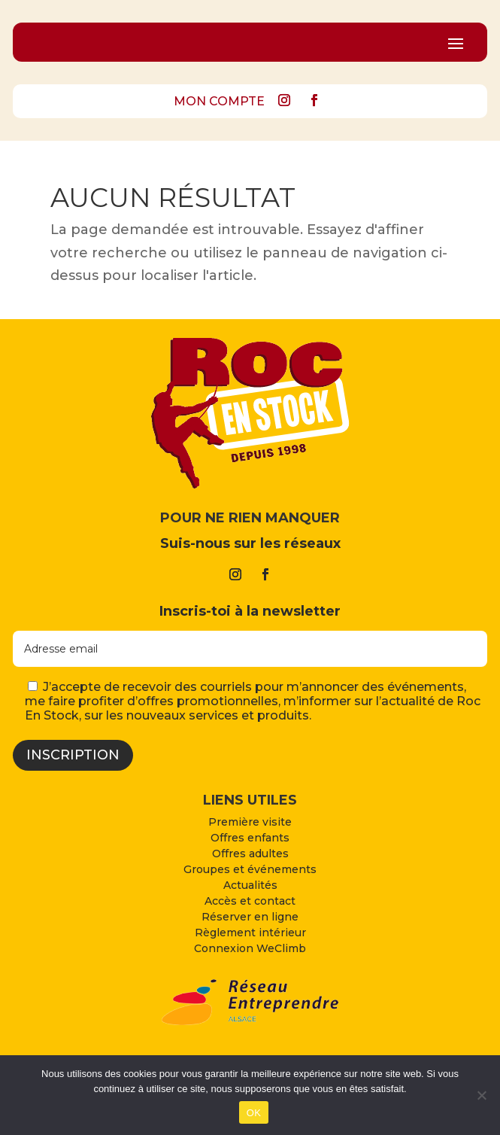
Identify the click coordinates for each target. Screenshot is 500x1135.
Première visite (250, 822)
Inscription (73, 755)
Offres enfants (250, 837)
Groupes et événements (250, 869)
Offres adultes (250, 853)
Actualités (250, 885)
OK (254, 1112)
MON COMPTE (219, 101)
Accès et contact (250, 901)
